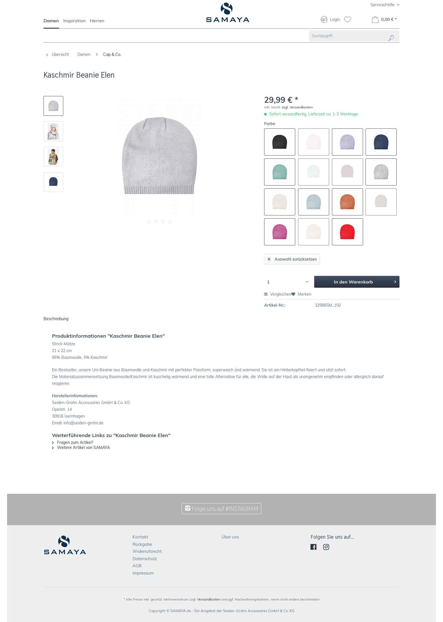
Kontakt (140, 537)
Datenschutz (145, 558)
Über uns (230, 537)
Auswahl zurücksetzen (292, 258)
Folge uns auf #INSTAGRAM (221, 508)
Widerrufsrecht (147, 551)
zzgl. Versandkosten (297, 107)
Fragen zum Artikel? (72, 442)
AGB (137, 565)
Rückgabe (142, 544)
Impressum (143, 573)
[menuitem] (53, 23)
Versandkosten (208, 599)
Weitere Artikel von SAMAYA (81, 447)
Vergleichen (277, 294)
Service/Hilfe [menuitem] (383, 4)
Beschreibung (56, 318)
